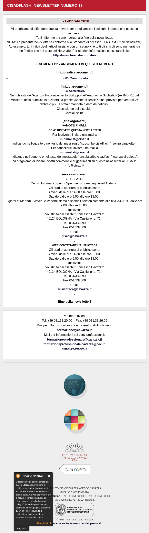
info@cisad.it (74, 165)
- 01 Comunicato (76, 78)
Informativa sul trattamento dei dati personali (74, 523)
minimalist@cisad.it (74, 139)
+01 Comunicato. (74, 90)
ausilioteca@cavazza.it (74, 289)
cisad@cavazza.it (74, 236)
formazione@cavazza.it (74, 330)
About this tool (44, 523)
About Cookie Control (18, 476)
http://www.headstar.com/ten (74, 55)
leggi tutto (21, 528)
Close (49, 476)
